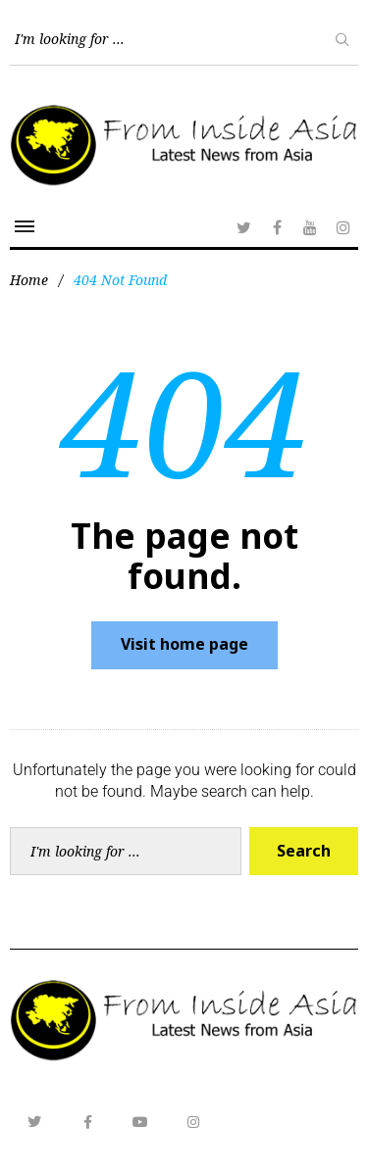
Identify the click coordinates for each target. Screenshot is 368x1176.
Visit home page (184, 644)
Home (29, 279)
